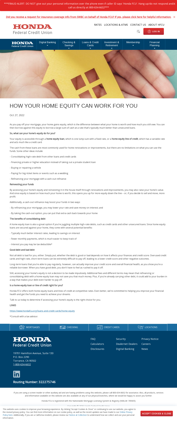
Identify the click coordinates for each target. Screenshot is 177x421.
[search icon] (138, 31)
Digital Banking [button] (23, 45)
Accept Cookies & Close (156, 413)
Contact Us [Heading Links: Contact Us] (138, 24)
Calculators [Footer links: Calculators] (97, 346)
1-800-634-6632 (22, 366)
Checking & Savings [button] (47, 45)
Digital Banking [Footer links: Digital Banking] (125, 351)
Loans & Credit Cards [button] (74, 45)
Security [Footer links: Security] (121, 341)
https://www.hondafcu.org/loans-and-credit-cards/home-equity (42, 312)
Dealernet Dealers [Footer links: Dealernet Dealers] (126, 346)
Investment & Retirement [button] (103, 45)
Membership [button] (129, 45)
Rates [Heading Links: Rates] (98, 24)
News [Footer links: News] (144, 351)
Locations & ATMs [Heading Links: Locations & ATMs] (116, 24)
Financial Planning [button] (152, 45)
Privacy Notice (149, 341)
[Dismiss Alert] (174, 3)
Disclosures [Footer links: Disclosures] (97, 351)
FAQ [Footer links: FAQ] (93, 341)
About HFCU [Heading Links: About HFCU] (156, 24)
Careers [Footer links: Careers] (146, 346)
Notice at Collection (78, 415)
